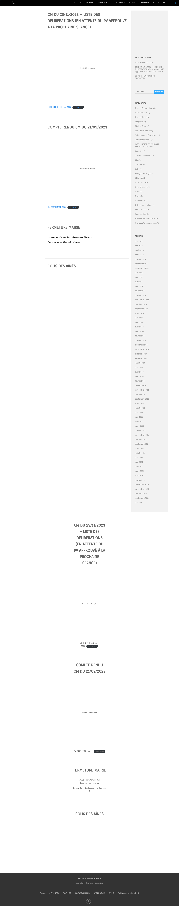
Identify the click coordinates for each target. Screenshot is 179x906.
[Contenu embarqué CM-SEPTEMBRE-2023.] (87, 168)
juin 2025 (139, 273)
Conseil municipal (142, 155)
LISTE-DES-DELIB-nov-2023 (59, 107)
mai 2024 (139, 322)
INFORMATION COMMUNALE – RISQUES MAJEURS (148, 145)
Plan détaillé (140, 209)
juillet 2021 (140, 453)
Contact (138, 164)
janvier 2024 (140, 340)
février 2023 (140, 381)
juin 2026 (139, 241)
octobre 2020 (141, 493)
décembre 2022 (142, 385)
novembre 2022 (142, 390)
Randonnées (140, 214)
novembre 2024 (142, 300)
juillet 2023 (140, 363)
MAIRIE (89, 2)
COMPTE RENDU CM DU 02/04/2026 (145, 77)
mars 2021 (139, 471)
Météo (138, 196)
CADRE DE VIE (104, 2)
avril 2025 (139, 282)
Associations (140, 117)
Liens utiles (140, 182)
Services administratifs (145, 218)
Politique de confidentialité (128, 893)
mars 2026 (139, 255)
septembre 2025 (142, 268)
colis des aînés (62, 266)
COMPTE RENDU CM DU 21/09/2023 (77, 127)
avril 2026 (139, 250)
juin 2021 (139, 457)
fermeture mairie (64, 227)
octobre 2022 (141, 394)
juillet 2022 (140, 408)
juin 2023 (139, 367)
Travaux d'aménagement (146, 223)
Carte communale (143, 140)
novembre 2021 (142, 435)
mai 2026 (139, 246)
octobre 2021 (141, 439)
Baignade (139, 122)
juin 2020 (139, 502)
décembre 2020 (142, 484)
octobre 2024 (141, 304)
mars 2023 (139, 376)
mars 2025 (139, 286)
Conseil (138, 151)
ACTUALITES (159, 2)
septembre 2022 (142, 399)
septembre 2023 (142, 358)
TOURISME (143, 2)
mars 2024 (139, 331)
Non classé (140, 200)
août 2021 (139, 448)
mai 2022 (139, 417)
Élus (137, 160)
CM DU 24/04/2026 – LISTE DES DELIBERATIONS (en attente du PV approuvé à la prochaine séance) (149, 69)
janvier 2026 (140, 259)
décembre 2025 (142, 264)
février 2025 (140, 291)
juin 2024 (139, 318)
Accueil (43, 893)
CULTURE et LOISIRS (124, 2)
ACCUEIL (78, 2)
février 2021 (140, 475)
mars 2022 (139, 426)
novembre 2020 (142, 489)
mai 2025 (139, 277)
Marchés (138, 191)
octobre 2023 (141, 354)
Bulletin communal (143, 131)
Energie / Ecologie (143, 173)
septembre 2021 (142, 444)
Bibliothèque (140, 126)
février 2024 (140, 336)
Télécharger (78, 107)
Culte (137, 169)
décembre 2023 (142, 345)
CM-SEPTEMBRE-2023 (57, 207)
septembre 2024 (142, 309)
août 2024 (139, 313)
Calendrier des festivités (145, 135)
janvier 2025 (140, 295)
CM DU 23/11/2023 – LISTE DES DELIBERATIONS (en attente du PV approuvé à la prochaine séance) (87, 20)
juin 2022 (139, 412)
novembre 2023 (142, 349)
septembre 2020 (142, 498)
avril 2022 (139, 421)
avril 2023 (139, 372)
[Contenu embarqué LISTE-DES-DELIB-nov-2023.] (87, 68)
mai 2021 (139, 462)
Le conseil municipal (144, 62)
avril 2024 (139, 327)
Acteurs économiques (144, 108)
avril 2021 (139, 466)
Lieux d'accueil (141, 187)
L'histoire (139, 178)
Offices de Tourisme (143, 205)
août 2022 (139, 403)
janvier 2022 (140, 430)
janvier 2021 (140, 480)
